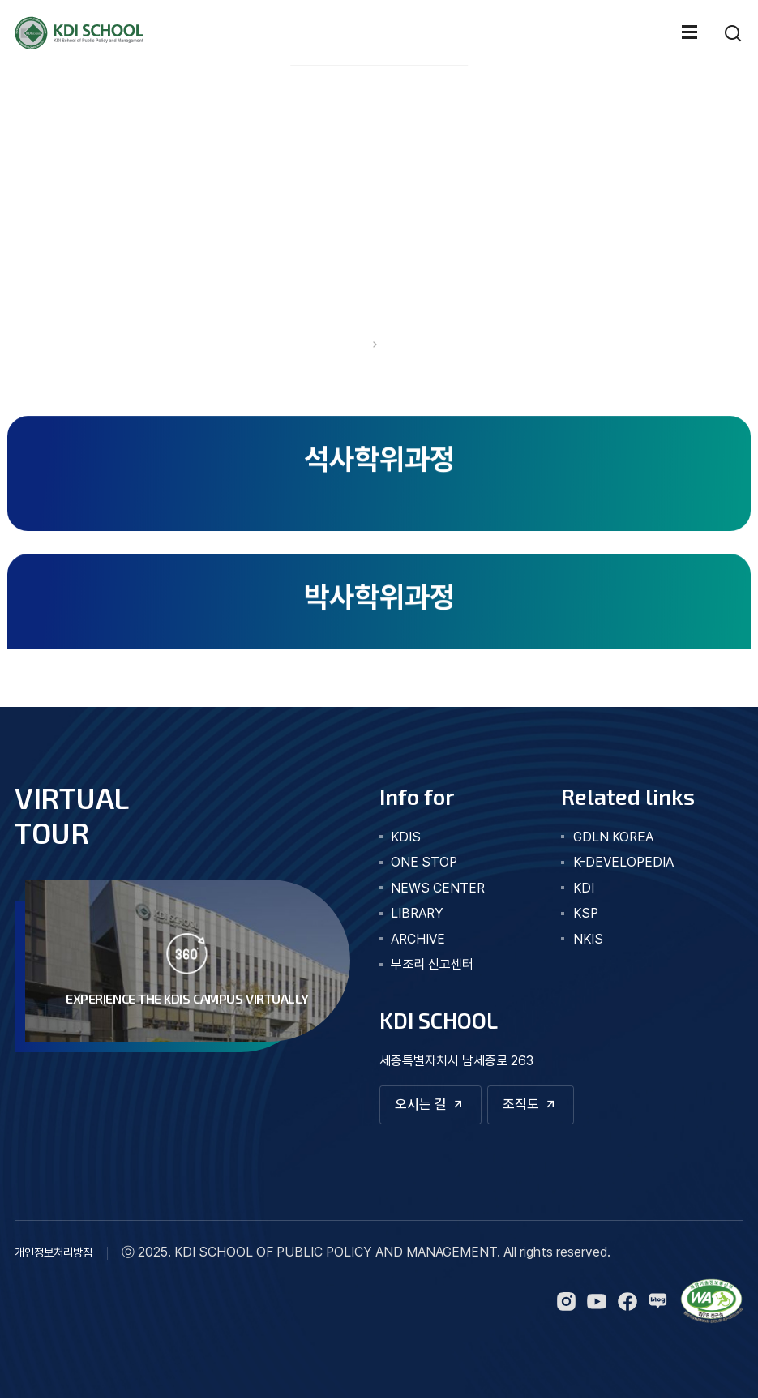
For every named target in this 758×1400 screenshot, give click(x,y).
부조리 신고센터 (432, 964)
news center (438, 888)
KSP (585, 913)
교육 (398, 345)
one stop (424, 862)
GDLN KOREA (613, 837)
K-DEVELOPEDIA (623, 862)
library (417, 913)
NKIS (588, 939)
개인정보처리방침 (53, 1254)
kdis (406, 837)
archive (418, 939)
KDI (583, 888)
